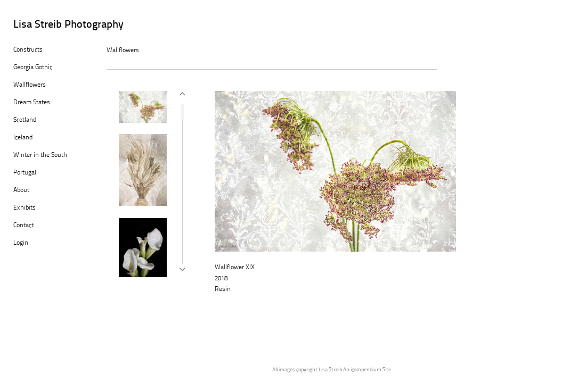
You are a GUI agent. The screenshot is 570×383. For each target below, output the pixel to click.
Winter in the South (40, 155)
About (21, 190)
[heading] (40, 25)
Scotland (24, 120)
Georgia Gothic (32, 67)
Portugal (24, 173)
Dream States (31, 102)
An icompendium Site (367, 370)
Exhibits (24, 208)
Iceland (22, 138)
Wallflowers (29, 85)
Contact (23, 225)
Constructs (28, 50)
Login (20, 243)
